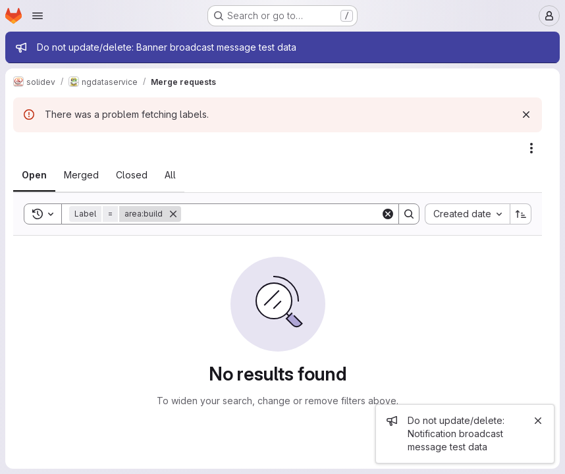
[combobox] (467, 213)
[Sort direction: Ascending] (520, 213)
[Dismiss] (526, 114)
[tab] (34, 175)
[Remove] (173, 214)
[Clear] (388, 214)
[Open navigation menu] (37, 15)
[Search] (281, 214)
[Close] (538, 421)
